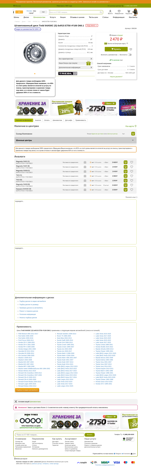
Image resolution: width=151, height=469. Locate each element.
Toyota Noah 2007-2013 (65, 362)
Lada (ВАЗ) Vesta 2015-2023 (67, 368)
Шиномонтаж (39, 17)
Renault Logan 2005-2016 (27, 384)
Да (19, 12)
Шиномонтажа (35, 401)
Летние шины (69, 441)
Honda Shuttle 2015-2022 (104, 347)
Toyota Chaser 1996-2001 (104, 373)
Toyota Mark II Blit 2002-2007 (67, 358)
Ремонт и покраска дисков (28, 311)
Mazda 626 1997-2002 (26, 364)
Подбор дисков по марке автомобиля (32, 301)
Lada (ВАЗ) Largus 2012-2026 (106, 375)
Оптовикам (35, 447)
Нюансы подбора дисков (28, 317)
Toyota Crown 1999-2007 (65, 347)
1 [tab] (35, 74)
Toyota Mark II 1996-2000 (65, 353)
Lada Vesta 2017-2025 (103, 336)
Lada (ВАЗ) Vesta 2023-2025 (105, 355)
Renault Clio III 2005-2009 (27, 379)
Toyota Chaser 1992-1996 (104, 379)
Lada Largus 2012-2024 (65, 379)
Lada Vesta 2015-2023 (103, 340)
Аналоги (38, 120)
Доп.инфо (68, 120)
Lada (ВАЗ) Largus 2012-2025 (106, 353)
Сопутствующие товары (73, 450)
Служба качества (21, 445)
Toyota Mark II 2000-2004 (65, 355)
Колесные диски (70, 445)
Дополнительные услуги (92, 447)
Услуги (53, 17)
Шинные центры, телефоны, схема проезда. (45, 463)
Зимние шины (69, 443)
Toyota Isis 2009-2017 (64, 351)
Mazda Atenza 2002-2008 (104, 358)
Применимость (80, 120)
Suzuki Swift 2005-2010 (65, 340)
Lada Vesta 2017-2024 (64, 384)
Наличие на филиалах (24, 120)
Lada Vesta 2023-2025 (103, 338)
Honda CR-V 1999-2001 (26, 342)
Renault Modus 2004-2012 (27, 386)
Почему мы (19, 441)
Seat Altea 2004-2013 (64, 338)
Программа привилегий (23, 447)
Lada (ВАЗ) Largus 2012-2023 (67, 366)
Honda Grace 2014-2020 (104, 381)
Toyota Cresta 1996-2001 (104, 344)
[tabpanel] (35, 53)
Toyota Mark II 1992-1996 (104, 371)
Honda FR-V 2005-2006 (26, 347)
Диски (26, 17)
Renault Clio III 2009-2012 (27, 377)
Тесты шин (93, 17)
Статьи (105, 17)
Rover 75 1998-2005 (64, 336)
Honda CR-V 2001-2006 (26, 344)
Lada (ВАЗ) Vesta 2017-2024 (67, 377)
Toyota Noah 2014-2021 (65, 364)
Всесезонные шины (71, 447)
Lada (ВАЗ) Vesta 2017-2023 (67, 371)
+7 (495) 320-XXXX (129, 6)
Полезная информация (27, 314)
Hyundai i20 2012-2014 (26, 351)
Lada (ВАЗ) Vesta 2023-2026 (105, 377)
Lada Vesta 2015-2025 (103, 334)
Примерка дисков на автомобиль (31, 308)
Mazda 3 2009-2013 (25, 358)
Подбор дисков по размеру (29, 304)
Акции (63, 17)
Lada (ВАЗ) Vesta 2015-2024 (67, 375)
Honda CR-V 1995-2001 (104, 384)
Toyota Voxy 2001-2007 (104, 362)
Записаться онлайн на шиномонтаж (62, 2)
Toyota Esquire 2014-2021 (104, 368)
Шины (16, 17)
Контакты (133, 17)
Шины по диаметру (71, 449)
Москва (17, 6)
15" (91, 39)
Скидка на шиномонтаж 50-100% (27, 29)
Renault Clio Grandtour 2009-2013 (30, 373)
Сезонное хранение (90, 443)
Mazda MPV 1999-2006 (26, 366)
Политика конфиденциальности (105, 465)
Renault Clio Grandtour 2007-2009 (30, 375)
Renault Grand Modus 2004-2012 (29, 381)
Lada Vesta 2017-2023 (103, 342)
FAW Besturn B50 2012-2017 (28, 334)
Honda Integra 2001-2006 (27, 349)
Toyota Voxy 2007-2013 (104, 364)
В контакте (127, 453)
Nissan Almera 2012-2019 (27, 371)
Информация (118, 17)
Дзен (133, 453)
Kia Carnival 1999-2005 (26, 355)
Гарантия (55, 445)
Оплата (46, 120)
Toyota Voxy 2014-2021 (104, 366)
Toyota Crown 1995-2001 (65, 344)
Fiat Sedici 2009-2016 (25, 338)
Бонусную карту (120, 43)
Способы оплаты (57, 443)
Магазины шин (20, 443)
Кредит (120, 35)
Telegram (118, 453)
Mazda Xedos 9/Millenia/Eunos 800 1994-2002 (34, 368)
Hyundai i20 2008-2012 (26, 353)
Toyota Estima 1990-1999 (104, 360)
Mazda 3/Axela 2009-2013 (104, 349)
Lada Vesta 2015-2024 (64, 381)
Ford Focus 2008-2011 (26, 340)
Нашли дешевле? (116, 76)
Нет (43, 12)
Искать (90, 435)
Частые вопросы (37, 443)
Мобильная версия (20, 459)
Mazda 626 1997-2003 (26, 362)
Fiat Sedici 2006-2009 (25, 336)
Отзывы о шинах (77, 17)
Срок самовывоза (104, 66)
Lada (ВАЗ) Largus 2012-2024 (67, 373)
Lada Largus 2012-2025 (65, 386)
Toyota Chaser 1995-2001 (104, 351)
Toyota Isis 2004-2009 (64, 349)
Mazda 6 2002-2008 (25, 360)
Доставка (55, 441)
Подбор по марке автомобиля (27, 390)
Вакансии (18, 449)
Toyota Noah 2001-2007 (65, 360)
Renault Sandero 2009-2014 (66, 334)
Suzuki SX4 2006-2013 (65, 342)
